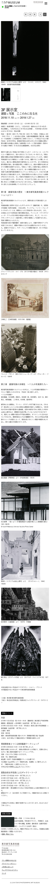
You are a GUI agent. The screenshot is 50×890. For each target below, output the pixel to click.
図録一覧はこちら (7, 834)
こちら (16, 767)
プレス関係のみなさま (9, 860)
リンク (4, 873)
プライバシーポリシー (9, 864)
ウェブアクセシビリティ (10, 870)
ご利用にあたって (7, 867)
